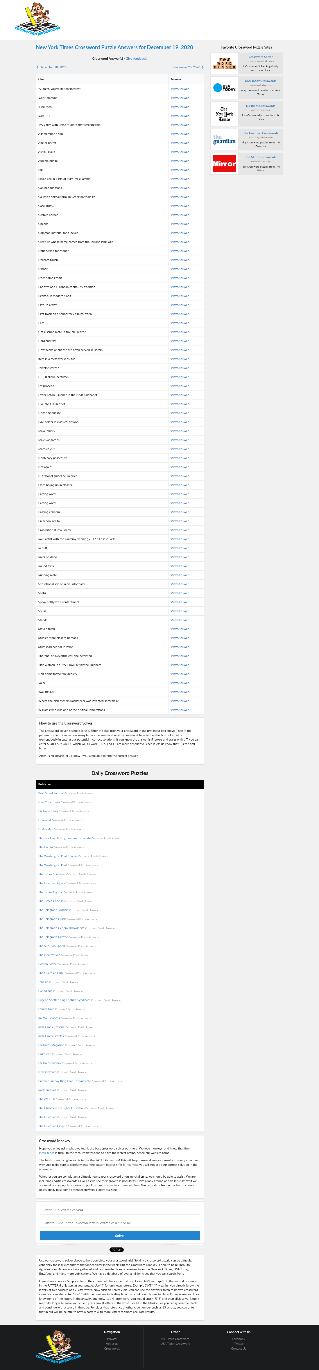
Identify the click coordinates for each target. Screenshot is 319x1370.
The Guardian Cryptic (68, 1126)
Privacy (112, 1339)
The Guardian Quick (67, 883)
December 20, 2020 (188, 67)
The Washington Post (68, 865)
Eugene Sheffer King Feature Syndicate (79, 1000)
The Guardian (62, 1117)
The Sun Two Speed (67, 946)
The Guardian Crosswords (260, 133)
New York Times (64, 802)
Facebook (238, 1339)
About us (112, 1343)
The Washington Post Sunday (73, 856)
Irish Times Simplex (66, 1036)
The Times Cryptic (66, 892)
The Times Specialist (67, 874)
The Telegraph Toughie (68, 910)
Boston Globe (63, 964)
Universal (60, 820)
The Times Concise (66, 901)
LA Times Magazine (66, 1045)
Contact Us (238, 1348)
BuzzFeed (60, 1054)
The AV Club (62, 1099)
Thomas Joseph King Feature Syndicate (80, 838)
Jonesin (58, 982)
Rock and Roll (62, 1090)
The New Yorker (64, 955)
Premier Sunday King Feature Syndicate (80, 1081)
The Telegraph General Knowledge (76, 928)
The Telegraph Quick (67, 919)
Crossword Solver (260, 57)
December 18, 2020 (51, 67)
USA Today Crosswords (260, 81)
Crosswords (112, 1348)
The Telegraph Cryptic (68, 937)
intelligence (47, 1153)
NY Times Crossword (175, 1339)
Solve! (120, 1235)
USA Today (61, 829)
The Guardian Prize (66, 973)
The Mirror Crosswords (260, 157)
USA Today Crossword (175, 1343)
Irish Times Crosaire (67, 1027)
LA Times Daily (63, 811)
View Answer (180, 88)
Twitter (238, 1343)
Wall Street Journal (66, 793)
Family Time (61, 1009)
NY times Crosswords (260, 106)
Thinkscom (61, 847)
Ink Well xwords (64, 1018)
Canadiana (60, 991)
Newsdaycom (62, 1072)
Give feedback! (136, 58)
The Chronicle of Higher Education (77, 1108)
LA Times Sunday (65, 1063)
